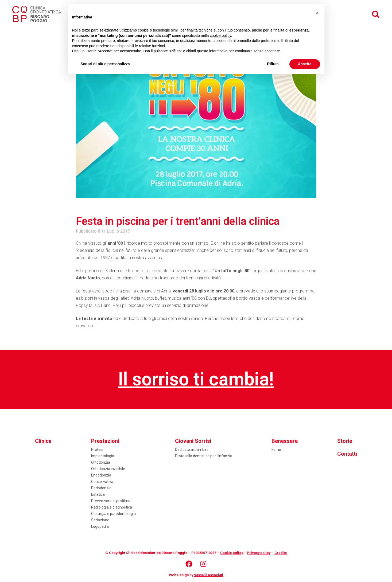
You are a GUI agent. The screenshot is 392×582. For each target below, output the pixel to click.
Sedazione (100, 520)
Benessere (284, 441)
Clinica (43, 441)
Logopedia (100, 526)
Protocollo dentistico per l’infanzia (203, 456)
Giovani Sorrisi (193, 441)
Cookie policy (231, 553)
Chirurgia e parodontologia (113, 513)
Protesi (97, 449)
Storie (344, 441)
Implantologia (102, 456)
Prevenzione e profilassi (111, 501)
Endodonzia (101, 475)
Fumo (276, 449)
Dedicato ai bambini (191, 449)
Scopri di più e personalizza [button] (105, 64)
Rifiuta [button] (273, 64)
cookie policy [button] (220, 35)
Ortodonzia (100, 462)
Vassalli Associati (208, 575)
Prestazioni (105, 441)
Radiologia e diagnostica (111, 507)
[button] (317, 13)
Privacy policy (258, 553)
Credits (280, 553)
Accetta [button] (305, 64)
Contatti (347, 454)
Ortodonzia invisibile (108, 469)
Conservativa (102, 481)
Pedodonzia (101, 488)
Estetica (98, 494)
